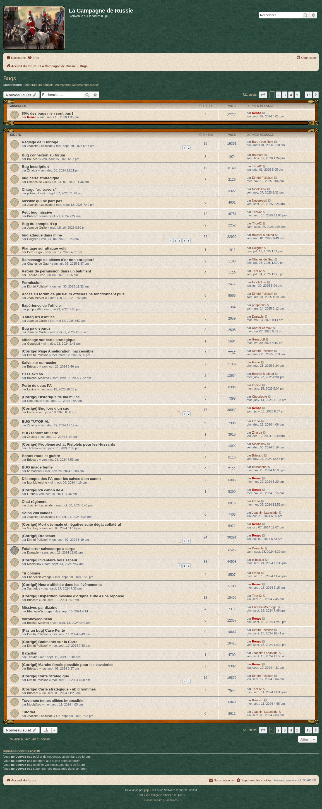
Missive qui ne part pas (42, 201)
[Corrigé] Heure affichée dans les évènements (62, 585)
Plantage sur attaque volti (44, 248)
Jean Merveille (37, 298)
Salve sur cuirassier (39, 363)
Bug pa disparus (36, 328)
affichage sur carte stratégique (48, 340)
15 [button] (308, 94)
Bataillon (29, 653)
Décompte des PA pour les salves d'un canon (61, 479)
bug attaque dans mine (42, 235)
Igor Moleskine (37, 482)
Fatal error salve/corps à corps (48, 549)
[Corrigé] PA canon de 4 (42, 490)
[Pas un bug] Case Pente (43, 630)
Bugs (9, 78)
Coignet (32, 239)
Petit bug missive (37, 212)
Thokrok (32, 448)
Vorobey (32, 528)
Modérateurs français (39, 84)
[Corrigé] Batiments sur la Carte (49, 642)
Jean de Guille (37, 227)
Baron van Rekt (262, 141)
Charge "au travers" (39, 189)
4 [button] (291, 94)
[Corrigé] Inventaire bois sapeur (49, 560)
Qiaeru (181, 795)
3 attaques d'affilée (38, 317)
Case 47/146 (32, 374)
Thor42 (257, 166)
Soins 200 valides (37, 513)
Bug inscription (35, 167)
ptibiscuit (33, 193)
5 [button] (297, 94)
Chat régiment (34, 501)
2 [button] (278, 94)
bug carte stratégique (40, 178)
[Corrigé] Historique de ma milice (51, 397)
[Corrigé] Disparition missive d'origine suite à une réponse (73, 596)
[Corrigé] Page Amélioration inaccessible (57, 351)
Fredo (256, 362)
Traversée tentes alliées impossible (52, 701)
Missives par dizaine (39, 607)
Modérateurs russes (85, 84)
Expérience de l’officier (42, 305)
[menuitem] (33, 57)
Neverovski (259, 200)
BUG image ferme (37, 467)
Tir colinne (31, 573)
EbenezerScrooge (39, 577)
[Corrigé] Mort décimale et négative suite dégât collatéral (71, 524)
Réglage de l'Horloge (40, 142)
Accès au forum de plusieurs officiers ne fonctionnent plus (73, 294)
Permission (32, 283)
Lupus (31, 494)
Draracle (258, 316)
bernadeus (34, 471)
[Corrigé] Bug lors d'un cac (45, 408)
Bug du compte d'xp (39, 224)
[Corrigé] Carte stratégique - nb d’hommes (59, 689)
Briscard (32, 216)
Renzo (31, 117)
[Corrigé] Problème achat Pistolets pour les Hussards (68, 444)
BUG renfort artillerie (40, 433)
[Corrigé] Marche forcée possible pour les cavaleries (67, 665)
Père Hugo (34, 252)
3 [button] (285, 94)
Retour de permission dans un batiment (56, 271)
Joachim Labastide (40, 146)
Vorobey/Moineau (37, 619)
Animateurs (63, 84)
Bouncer (33, 159)
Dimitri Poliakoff (262, 177)
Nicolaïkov (259, 189)
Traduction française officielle (155, 795)
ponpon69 (34, 309)
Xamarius (33, 588)
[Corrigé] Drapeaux (38, 536)
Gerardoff (33, 343)
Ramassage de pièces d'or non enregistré (58, 260)
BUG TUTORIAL (35, 421)
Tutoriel (28, 712)
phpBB (148, 790)
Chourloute (34, 400)
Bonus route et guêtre (41, 456)
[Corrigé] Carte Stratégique (45, 676)
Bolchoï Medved (263, 234)
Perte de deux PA (37, 385)
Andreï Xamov (261, 328)
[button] (263, 94)
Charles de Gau (38, 181)
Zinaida (32, 170)
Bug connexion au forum (43, 155)
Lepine (31, 389)
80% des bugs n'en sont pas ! (47, 113)
